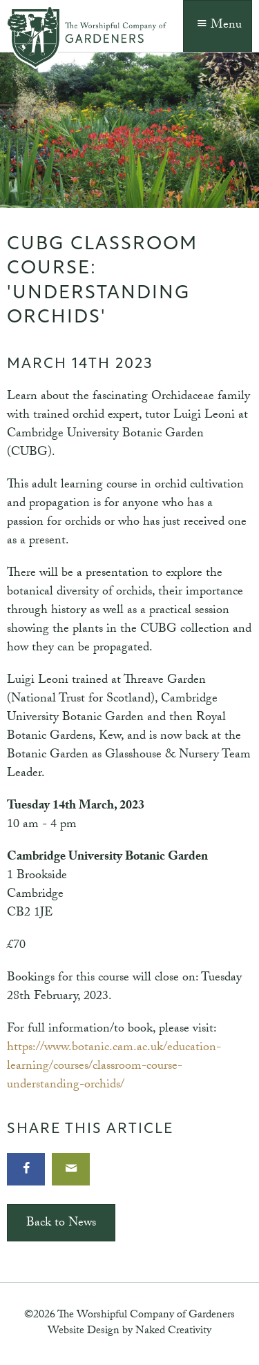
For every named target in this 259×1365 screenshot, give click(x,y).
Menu (217, 26)
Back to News (61, 1224)
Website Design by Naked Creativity (129, 1331)
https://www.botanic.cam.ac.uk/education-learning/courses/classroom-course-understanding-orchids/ (114, 1067)
